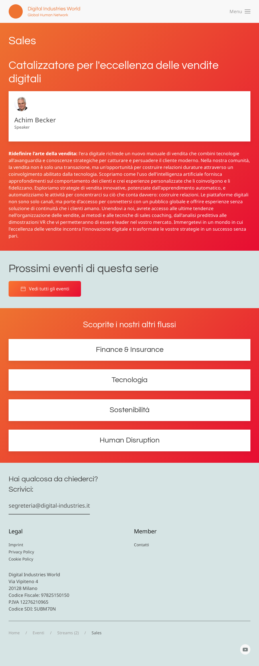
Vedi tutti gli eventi (44, 289)
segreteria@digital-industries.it (49, 505)
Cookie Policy (21, 559)
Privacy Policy (21, 552)
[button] (240, 11)
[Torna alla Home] (44, 11)
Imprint (16, 544)
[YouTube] (245, 649)
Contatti (141, 544)
